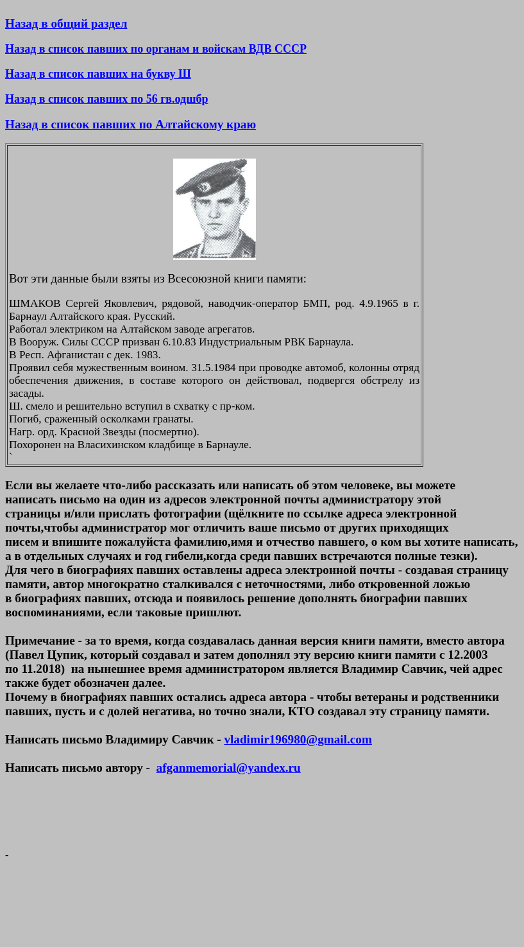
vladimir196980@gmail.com (297, 739)
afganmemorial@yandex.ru (228, 767)
